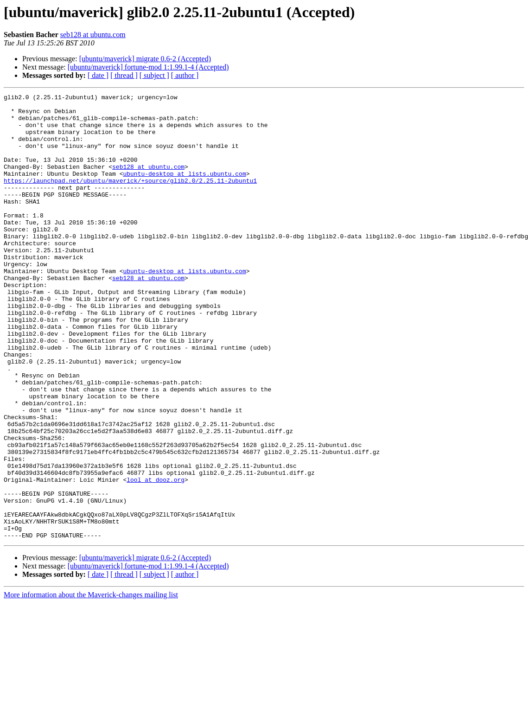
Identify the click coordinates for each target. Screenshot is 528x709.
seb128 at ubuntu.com (93, 34)
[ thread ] (124, 75)
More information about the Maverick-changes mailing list (91, 684)
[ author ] (185, 75)
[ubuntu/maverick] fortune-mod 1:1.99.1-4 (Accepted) (148, 67)
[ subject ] (154, 75)
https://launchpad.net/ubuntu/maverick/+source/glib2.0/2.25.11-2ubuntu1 (130, 198)
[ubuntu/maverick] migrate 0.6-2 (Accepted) (145, 59)
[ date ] (98, 75)
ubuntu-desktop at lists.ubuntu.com (184, 190)
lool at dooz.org (155, 557)
